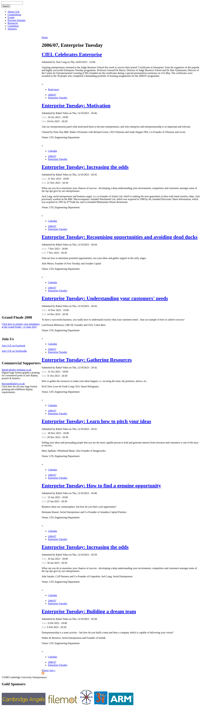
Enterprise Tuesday (57, 97)
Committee (13, 26)
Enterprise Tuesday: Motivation (76, 105)
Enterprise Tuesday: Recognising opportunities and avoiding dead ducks (120, 237)
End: (44, 121)
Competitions (14, 14)
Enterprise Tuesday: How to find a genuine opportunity (101, 485)
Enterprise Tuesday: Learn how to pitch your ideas (96, 421)
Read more (53, 89)
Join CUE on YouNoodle (14, 351)
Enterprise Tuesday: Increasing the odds (85, 167)
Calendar (52, 151)
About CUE (14, 11)
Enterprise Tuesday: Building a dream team (89, 611)
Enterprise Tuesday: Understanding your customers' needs (105, 298)
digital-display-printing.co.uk (16, 369)
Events (11, 17)
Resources (13, 23)
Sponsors (12, 28)
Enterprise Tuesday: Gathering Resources (87, 360)
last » (52, 670)
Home (45, 37)
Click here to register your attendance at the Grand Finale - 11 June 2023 (21, 325)
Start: (45, 117)
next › (47, 670)
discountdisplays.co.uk (13, 383)
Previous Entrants (16, 20)
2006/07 (52, 94)
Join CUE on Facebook (13, 345)
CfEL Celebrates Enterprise (72, 54)
